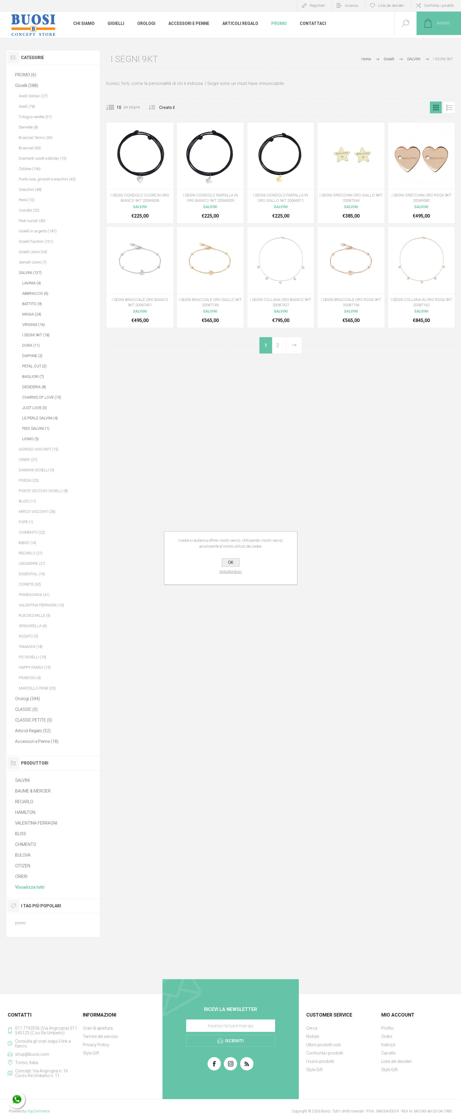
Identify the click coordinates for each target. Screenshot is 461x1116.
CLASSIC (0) (26, 709)
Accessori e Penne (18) (36, 741)
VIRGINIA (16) (33, 324)
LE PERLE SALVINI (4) (40, 418)
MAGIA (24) (31, 314)
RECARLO (24, 801)
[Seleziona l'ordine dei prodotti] (174, 107)
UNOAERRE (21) (32, 563)
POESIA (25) (29, 480)
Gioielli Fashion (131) (36, 241)
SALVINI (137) (30, 272)
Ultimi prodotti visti (323, 1044)
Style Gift (91, 1053)
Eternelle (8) (28, 127)
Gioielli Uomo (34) (33, 252)
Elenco (449, 107)
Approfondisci (230, 572)
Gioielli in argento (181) (38, 231)
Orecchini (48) (30, 189)
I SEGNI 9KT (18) (36, 335)
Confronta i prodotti (439, 6)
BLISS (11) (27, 501)
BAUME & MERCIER (33, 791)
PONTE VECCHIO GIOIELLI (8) (43, 491)
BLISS (20, 833)
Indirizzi (388, 1044)
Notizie (312, 1036)
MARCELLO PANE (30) (37, 688)
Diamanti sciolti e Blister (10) (42, 158)
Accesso (351, 6)
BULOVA (23, 855)
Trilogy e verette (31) (35, 117)
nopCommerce (38, 1111)
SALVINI (22, 780)
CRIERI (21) (28, 459)
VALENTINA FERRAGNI (36, 823)
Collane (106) (30, 169)
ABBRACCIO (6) (35, 293)
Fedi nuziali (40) (32, 220)
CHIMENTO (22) (32, 532)
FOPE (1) (26, 522)
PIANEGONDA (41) (34, 594)
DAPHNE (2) (32, 355)
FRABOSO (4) (30, 678)
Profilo (387, 1028)
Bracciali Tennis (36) (35, 137)
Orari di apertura (98, 1028)
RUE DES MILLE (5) (34, 615)
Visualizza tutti (29, 887)
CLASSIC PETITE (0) (33, 720)
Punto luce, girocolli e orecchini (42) (47, 179)
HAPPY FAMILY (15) (35, 667)
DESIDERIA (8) (34, 387)
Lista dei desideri (396, 1061)
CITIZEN (22, 865)
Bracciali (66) (30, 148)
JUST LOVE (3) (34, 407)
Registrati (317, 6)
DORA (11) (31, 345)
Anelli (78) (27, 106)
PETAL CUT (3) (34, 366)
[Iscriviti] (230, 1026)
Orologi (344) (27, 698)
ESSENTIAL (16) (32, 574)
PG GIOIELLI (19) (32, 657)
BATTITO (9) (32, 304)
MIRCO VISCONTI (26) (37, 511)
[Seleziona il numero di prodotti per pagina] (114, 107)
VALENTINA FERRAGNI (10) (41, 605)
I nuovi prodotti (320, 1061)
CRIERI (21, 876)
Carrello (388, 1053)
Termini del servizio (100, 1036)
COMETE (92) (30, 584)
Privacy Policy (96, 1044)
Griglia (436, 107)
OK (230, 562)
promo (20, 923)
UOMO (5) (30, 439)
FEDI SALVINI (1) (36, 428)
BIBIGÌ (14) (27, 542)
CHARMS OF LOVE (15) (41, 397)
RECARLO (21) (31, 553)
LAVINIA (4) (31, 283)
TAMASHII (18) (31, 646)
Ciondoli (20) (29, 210)
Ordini (386, 1036)
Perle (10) (26, 200)
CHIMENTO (25, 844)
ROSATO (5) (28, 636)
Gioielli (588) (26, 85)
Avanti (294, 345)
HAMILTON (25, 812)
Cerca (311, 1028)
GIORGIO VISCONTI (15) (38, 449)
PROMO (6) (25, 74)
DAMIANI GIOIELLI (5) (36, 470)
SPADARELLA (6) (33, 626)
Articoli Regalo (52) (33, 730)
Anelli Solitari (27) (33, 96)
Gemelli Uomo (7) (33, 262)
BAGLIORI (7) (33, 376)
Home (366, 59)
